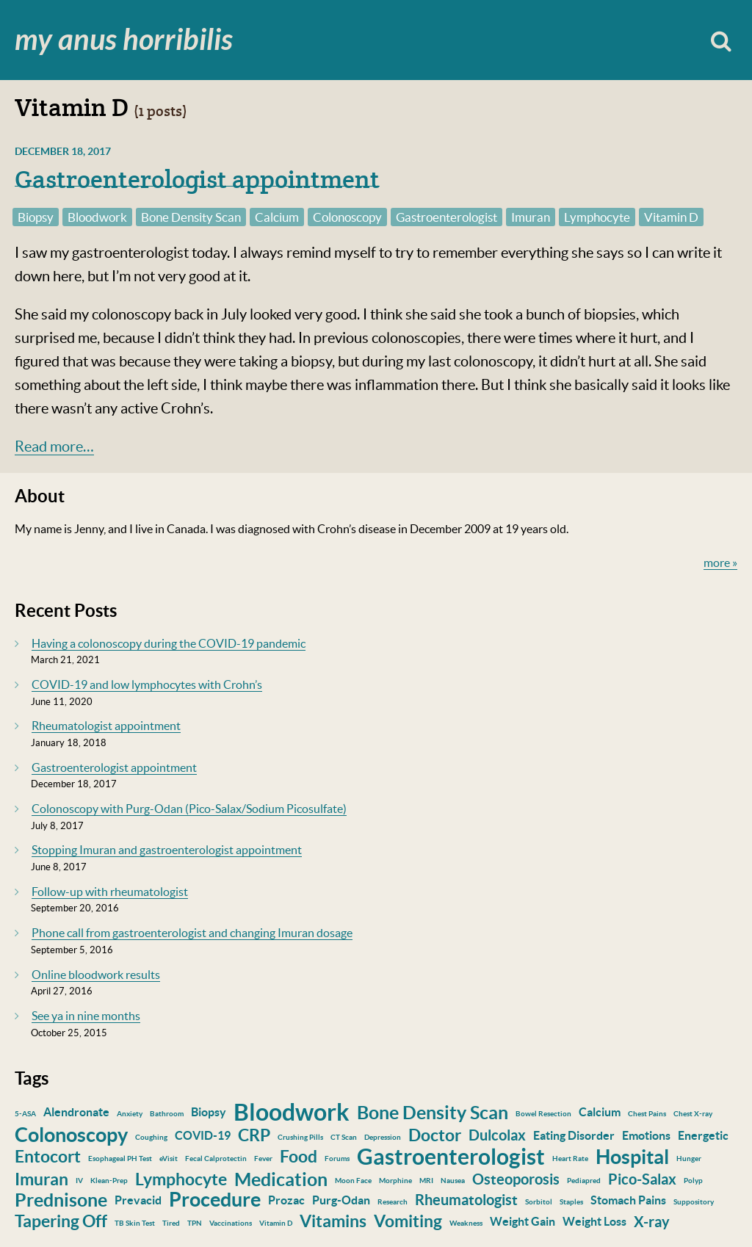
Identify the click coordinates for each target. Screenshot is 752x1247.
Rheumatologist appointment (106, 725)
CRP (254, 1135)
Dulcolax (497, 1135)
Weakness (465, 1223)
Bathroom (167, 1114)
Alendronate (76, 1111)
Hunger (688, 1158)
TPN (194, 1223)
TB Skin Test (135, 1223)
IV (79, 1180)
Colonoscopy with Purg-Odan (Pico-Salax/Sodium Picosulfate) (189, 808)
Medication (281, 1179)
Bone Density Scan (191, 217)
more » (720, 562)
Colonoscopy (347, 217)
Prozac (286, 1200)
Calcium (277, 217)
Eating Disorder (574, 1135)
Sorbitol (538, 1202)
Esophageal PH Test (120, 1158)
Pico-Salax (642, 1179)
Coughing (151, 1137)
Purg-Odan (341, 1200)
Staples (571, 1202)
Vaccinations (230, 1223)
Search (720, 40)
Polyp (693, 1180)
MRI (426, 1180)
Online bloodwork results (96, 974)
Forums (337, 1158)
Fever (263, 1158)
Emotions (646, 1135)
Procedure (215, 1199)
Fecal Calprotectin (216, 1158)
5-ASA (25, 1114)
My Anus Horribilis (124, 40)
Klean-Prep (109, 1180)
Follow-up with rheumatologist (110, 891)
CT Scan (343, 1137)
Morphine (395, 1180)
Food (298, 1156)
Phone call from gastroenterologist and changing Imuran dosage (192, 932)
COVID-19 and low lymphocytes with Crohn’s (147, 684)
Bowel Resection (543, 1114)
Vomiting (408, 1221)
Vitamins (333, 1221)
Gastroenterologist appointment (197, 179)
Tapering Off (61, 1221)
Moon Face (353, 1180)
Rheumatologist (466, 1199)
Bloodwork (97, 217)
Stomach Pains (628, 1200)
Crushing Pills (300, 1137)
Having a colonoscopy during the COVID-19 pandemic (169, 643)
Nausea (453, 1180)
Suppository (693, 1202)
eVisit (168, 1158)
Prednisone (61, 1200)
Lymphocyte (597, 217)
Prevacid (138, 1200)
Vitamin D (671, 217)
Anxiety (129, 1114)
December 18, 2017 (63, 151)
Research (392, 1202)
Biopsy (36, 217)
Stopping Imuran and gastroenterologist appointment (167, 849)
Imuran (530, 217)
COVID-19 (203, 1135)
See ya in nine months (86, 1015)
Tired (171, 1223)
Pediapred (584, 1180)
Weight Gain (522, 1221)
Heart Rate (570, 1158)
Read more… (54, 446)
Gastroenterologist (446, 217)
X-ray (652, 1221)
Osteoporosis (516, 1179)
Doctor (434, 1135)
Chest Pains (647, 1114)
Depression (382, 1137)
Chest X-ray (692, 1114)
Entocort (48, 1156)
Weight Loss (594, 1221)
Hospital (632, 1157)
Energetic (703, 1135)
